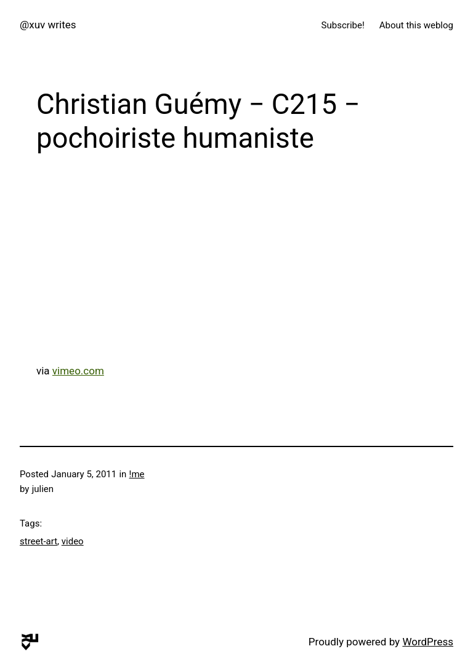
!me (137, 474)
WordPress (427, 642)
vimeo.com (78, 371)
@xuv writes (48, 24)
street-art (38, 541)
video (73, 541)
